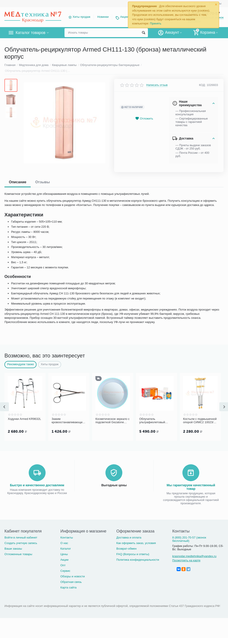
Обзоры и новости (72, 576)
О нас (64, 543)
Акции (124, 16)
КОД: (202, 85)
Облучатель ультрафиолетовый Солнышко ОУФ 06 (152, 420)
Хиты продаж (82, 16)
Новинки (103, 16)
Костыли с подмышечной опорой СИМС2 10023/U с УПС (200, 420)
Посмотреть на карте (186, 560)
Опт (62, 565)
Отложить (144, 118)
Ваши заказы (13, 548)
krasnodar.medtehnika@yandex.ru (194, 556)
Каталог (65, 548)
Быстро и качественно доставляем (37, 485)
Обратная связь (71, 582)
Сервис (65, 570)
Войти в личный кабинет (20, 537)
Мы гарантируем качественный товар (191, 486)
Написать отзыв (157, 85)
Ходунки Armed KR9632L (24, 419)
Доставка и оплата (128, 537)
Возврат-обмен (126, 548)
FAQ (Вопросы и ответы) (132, 554)
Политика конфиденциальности (137, 559)
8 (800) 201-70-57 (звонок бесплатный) (189, 539)
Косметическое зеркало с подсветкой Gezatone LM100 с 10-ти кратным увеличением (112, 420)
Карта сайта (68, 587)
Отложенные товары (18, 554)
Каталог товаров (31, 32)
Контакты (66, 537)
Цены (64, 554)
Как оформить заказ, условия (136, 543)
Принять (155, 23)
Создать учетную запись (20, 543)
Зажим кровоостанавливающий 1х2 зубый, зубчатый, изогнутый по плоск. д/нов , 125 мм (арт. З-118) (68, 420)
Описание (17, 182)
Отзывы (42, 182)
